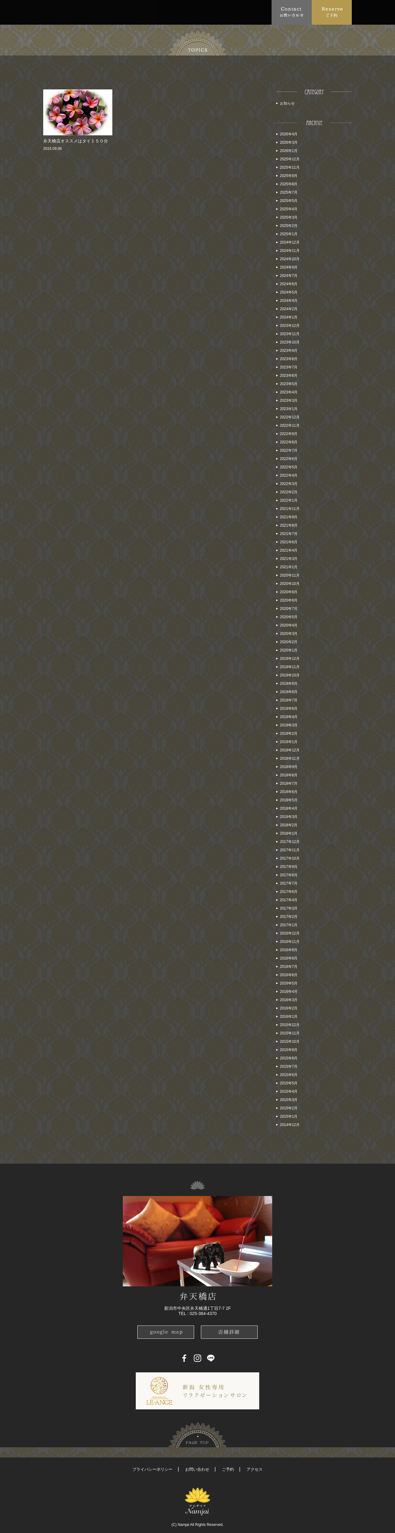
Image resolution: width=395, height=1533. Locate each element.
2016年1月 (288, 1016)
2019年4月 (288, 717)
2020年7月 (288, 608)
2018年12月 (290, 750)
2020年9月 (288, 592)
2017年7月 (288, 883)
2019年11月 (290, 667)
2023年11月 (290, 334)
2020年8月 (288, 600)
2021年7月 (288, 534)
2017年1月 (288, 925)
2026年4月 (288, 134)
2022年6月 (288, 459)
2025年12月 (290, 159)
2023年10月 (290, 342)
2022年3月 (288, 484)
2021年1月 (288, 567)
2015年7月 (288, 1066)
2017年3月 (288, 908)
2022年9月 (288, 434)
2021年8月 (288, 525)
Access (177, 12)
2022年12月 (290, 417)
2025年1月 (288, 234)
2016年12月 (290, 933)
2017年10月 (290, 858)
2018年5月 (288, 800)
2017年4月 (288, 900)
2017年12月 (290, 842)
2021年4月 (288, 550)
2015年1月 (288, 1116)
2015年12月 (290, 1025)
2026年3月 (288, 142)
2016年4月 (288, 991)
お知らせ (287, 103)
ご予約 (228, 1469)
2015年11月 (290, 1033)
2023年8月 (288, 359)
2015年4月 (288, 1091)
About (72, 12)
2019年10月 (290, 675)
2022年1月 (288, 500)
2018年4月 (288, 808)
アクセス (255, 1469)
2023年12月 (290, 325)
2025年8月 (288, 184)
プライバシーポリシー (152, 1469)
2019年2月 (288, 733)
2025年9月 (288, 176)
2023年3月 (288, 400)
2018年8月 (288, 775)
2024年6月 (288, 284)
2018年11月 (290, 758)
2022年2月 (288, 492)
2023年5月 (288, 384)
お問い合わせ (197, 1469)
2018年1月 (288, 833)
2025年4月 (288, 209)
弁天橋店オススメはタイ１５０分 (75, 140)
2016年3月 (288, 1000)
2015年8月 (288, 1058)
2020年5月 (288, 617)
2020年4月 (288, 625)
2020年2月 (288, 642)
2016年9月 (288, 950)
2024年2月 (288, 309)
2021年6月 (288, 542)
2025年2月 (288, 226)
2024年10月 (290, 259)
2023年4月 (288, 392)
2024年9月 (288, 267)
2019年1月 (288, 742)
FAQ (153, 12)
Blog (233, 12)
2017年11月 (290, 850)
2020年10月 (290, 584)
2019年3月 (288, 725)
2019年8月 (288, 692)
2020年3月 (288, 633)
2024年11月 (290, 251)
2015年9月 (288, 1050)
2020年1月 (288, 650)
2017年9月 (288, 867)
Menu (128, 12)
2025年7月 (288, 192)
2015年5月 (288, 1083)
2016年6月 (288, 975)
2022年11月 (290, 425)
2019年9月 (288, 683)
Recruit (260, 12)
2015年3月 (288, 1100)
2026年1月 (288, 151)
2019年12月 (290, 658)
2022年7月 (288, 450)
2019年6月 (288, 708)
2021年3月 (288, 559)
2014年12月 (290, 1125)
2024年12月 (290, 242)
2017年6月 (288, 892)
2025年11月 (290, 167)
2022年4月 (288, 475)
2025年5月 (288, 201)
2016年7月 (288, 966)
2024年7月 (288, 275)
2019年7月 (288, 700)
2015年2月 (288, 1108)
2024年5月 (288, 292)
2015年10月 (290, 1041)
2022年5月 (288, 467)
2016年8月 (288, 958)
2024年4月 (288, 300)
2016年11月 (290, 941)
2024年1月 (288, 317)
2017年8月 (288, 875)
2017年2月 (288, 917)
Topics (100, 12)
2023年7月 (288, 367)
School (203, 12)
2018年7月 (288, 783)
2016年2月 (288, 1008)
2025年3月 (288, 217)
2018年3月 (288, 817)
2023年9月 (288, 350)
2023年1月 (288, 409)
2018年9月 (288, 767)
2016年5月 (288, 983)
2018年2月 (288, 825)
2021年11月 (290, 509)
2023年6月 (288, 375)
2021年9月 (288, 517)
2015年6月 (288, 1075)
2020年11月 (290, 575)
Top (51, 12)
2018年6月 (288, 792)
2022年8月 (288, 442)
